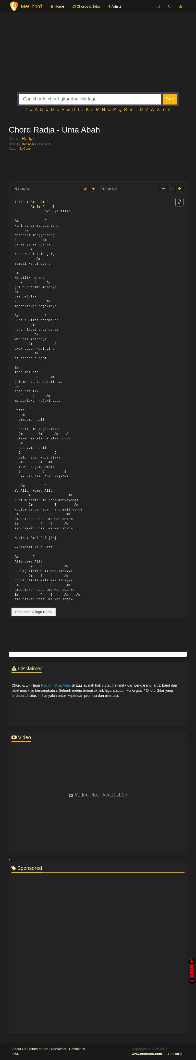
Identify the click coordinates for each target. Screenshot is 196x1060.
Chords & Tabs (86, 6)
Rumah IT (175, 1054)
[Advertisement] (98, 56)
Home (57, 6)
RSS (15, 1054)
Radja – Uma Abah (56, 685)
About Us (19, 1049)
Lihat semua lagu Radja (33, 612)
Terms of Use (38, 1049)
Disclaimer (59, 1049)
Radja (28, 138)
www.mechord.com (147, 1054)
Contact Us (77, 1049)
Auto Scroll (192, 964)
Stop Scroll (192, 977)
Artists (114, 6)
